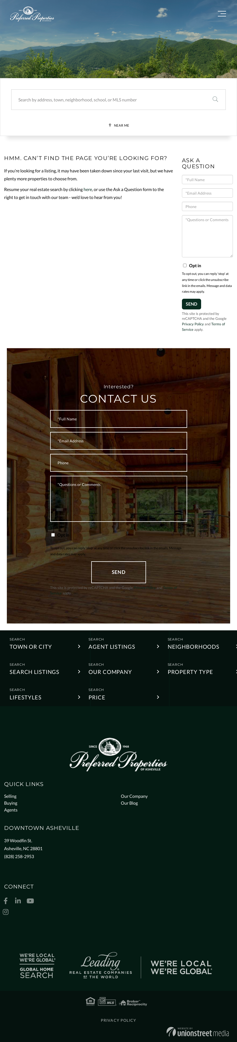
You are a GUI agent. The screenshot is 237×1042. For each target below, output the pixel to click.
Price (96, 697)
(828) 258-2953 (19, 856)
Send (191, 303)
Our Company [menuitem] (134, 796)
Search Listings (34, 671)
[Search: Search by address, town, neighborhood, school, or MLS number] (108, 99)
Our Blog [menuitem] (129, 802)
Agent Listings (111, 646)
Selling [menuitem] (10, 796)
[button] (215, 100)
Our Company (110, 671)
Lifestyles (26, 697)
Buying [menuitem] (10, 802)
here (88, 189)
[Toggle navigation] (222, 14)
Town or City (31, 646)
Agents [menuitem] (11, 809)
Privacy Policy (193, 324)
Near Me (121, 125)
